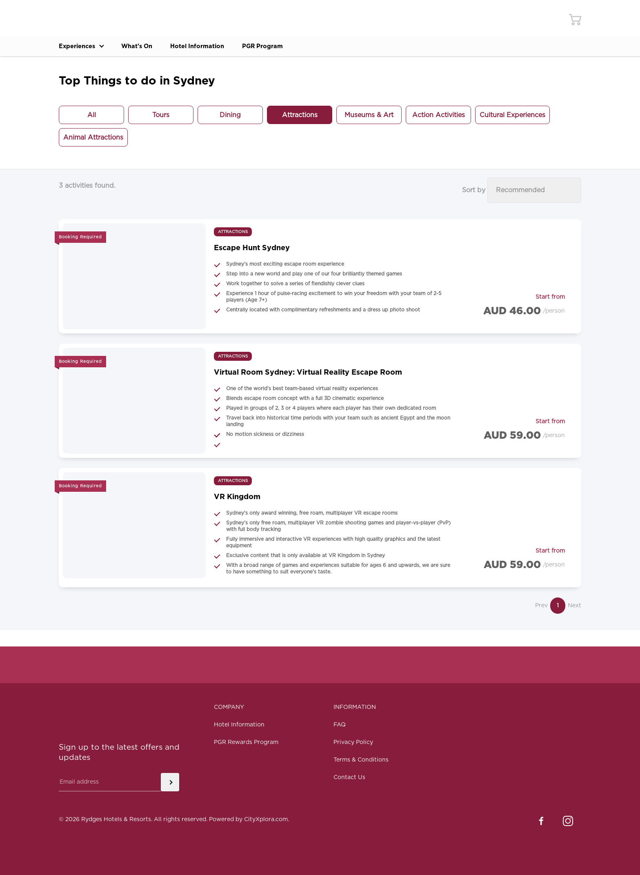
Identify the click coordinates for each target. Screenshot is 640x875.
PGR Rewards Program (246, 742)
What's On (146, 46)
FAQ (339, 725)
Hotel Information (215, 46)
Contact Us (349, 777)
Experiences (84, 46)
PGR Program (287, 46)
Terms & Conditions (361, 760)
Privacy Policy (353, 742)
